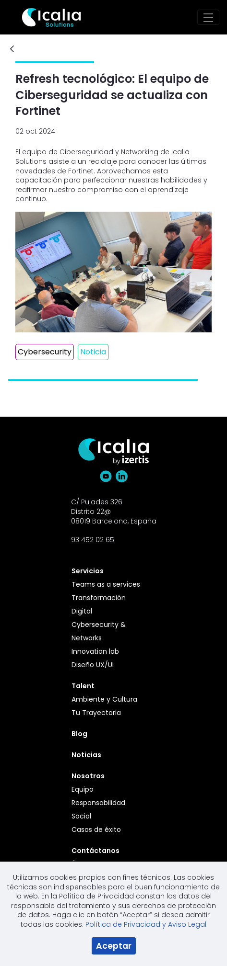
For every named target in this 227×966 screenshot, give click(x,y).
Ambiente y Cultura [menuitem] (104, 699)
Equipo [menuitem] (83, 789)
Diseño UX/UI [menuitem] (93, 665)
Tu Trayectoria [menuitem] (96, 712)
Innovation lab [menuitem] (95, 651)
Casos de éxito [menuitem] (96, 829)
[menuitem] (108, 571)
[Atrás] (12, 49)
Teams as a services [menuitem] (106, 584)
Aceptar (113, 946)
